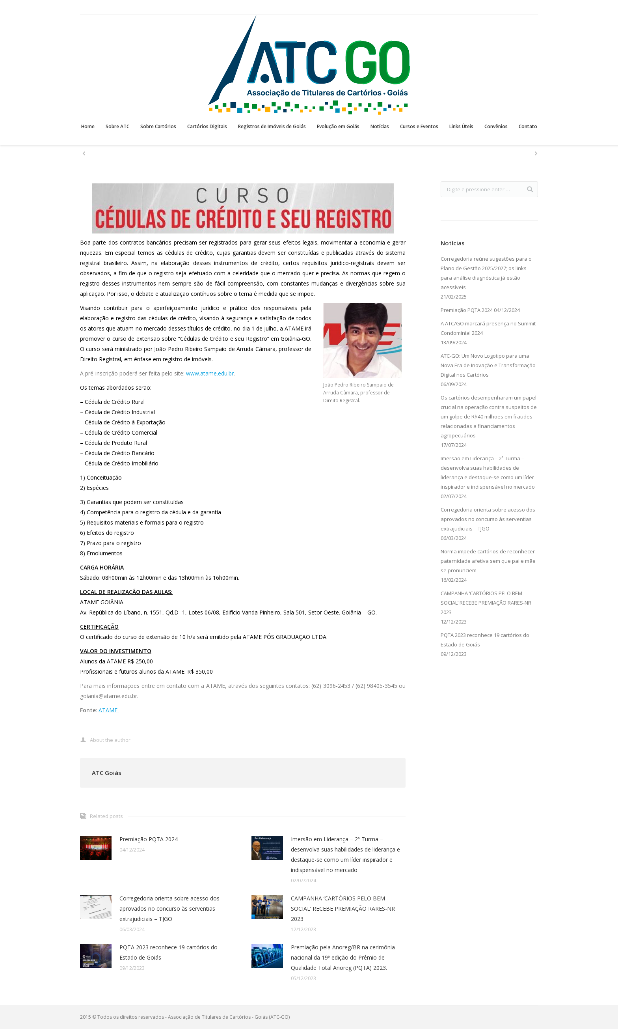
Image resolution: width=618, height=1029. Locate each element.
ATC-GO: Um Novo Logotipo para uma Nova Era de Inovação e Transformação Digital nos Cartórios (488, 365)
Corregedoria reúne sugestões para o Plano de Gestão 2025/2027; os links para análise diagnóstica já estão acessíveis (486, 273)
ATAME (109, 710)
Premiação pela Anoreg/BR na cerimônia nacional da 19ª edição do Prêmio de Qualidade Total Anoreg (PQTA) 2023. (343, 957)
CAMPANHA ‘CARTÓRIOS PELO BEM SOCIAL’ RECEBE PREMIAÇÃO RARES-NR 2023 (343, 909)
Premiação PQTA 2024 (148, 839)
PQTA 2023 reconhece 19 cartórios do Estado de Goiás (168, 952)
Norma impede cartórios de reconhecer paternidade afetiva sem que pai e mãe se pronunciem (488, 561)
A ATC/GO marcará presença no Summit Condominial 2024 (488, 328)
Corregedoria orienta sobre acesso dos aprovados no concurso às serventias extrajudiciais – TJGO (169, 909)
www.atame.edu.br (210, 373)
